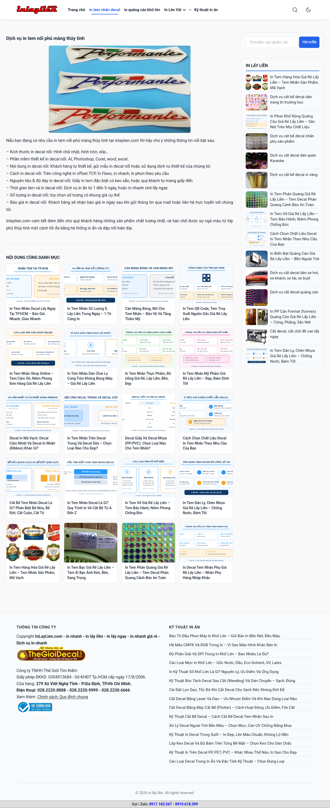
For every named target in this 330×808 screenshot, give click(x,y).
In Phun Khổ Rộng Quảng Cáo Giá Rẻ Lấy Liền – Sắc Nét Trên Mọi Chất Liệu (292, 121)
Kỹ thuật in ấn (206, 9)
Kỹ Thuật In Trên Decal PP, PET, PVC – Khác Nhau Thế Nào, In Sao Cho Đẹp (233, 752)
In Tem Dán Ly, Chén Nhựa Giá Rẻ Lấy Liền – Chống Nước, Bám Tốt (292, 356)
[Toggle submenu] (190, 10)
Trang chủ (76, 9)
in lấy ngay (117, 636)
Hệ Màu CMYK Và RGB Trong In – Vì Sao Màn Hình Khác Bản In (223, 645)
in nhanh (74, 636)
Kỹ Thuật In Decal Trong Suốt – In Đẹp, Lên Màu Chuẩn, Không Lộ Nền (228, 734)
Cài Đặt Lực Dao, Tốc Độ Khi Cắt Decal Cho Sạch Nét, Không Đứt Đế (226, 689)
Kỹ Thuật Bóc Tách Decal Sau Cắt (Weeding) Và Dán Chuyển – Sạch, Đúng (232, 680)
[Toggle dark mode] (308, 10)
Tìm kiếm (309, 42)
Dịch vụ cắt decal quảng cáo (294, 292)
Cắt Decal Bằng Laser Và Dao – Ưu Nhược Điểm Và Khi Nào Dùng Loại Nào (233, 698)
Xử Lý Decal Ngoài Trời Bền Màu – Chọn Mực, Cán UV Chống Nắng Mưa (230, 725)
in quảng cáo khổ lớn (142, 9)
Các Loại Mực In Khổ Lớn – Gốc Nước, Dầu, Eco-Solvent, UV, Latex (225, 662)
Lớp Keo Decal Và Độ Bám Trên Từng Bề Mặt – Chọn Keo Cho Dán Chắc (230, 743)
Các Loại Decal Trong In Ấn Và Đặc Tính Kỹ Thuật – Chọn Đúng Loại (227, 761)
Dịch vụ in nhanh (31, 643)
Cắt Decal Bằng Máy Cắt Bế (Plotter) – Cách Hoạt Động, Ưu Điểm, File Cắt (232, 707)
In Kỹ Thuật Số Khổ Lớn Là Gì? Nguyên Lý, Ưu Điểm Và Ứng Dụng (224, 671)
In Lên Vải (172, 9)
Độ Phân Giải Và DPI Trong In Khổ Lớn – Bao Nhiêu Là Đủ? (219, 654)
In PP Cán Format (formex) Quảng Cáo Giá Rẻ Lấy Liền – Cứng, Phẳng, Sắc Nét (293, 317)
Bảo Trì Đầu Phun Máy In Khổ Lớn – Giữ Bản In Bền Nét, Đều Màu (224, 636)
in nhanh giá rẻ (144, 636)
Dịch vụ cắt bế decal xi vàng (294, 174)
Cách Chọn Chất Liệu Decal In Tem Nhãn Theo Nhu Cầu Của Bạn (293, 239)
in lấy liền (94, 636)
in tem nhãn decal (104, 9)
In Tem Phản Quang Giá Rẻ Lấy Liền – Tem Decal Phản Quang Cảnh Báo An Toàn (293, 199)
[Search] (295, 10)
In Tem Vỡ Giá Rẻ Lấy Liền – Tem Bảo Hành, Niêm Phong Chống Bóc (294, 219)
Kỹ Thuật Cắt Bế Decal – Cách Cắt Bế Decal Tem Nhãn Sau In (221, 716)
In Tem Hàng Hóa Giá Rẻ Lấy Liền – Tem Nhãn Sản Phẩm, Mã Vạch (294, 82)
